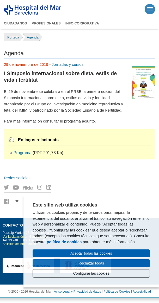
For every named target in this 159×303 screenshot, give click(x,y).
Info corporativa (82, 23)
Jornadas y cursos (67, 64)
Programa (23, 153)
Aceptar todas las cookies (91, 253)
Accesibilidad (142, 291)
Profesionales (46, 23)
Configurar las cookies (91, 273)
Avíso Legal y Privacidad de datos (77, 291)
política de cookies (64, 242)
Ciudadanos (15, 23)
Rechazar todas (91, 263)
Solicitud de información (19, 244)
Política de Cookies (116, 291)
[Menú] (150, 9)
